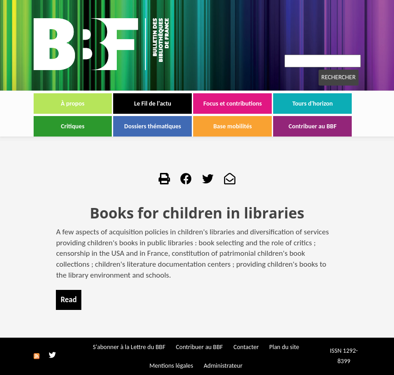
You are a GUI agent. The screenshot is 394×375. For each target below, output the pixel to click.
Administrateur (223, 366)
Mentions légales (171, 366)
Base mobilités (233, 126)
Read (68, 299)
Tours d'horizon (312, 103)
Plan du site (284, 347)
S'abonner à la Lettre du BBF (129, 347)
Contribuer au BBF (313, 126)
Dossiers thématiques (152, 126)
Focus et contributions (232, 103)
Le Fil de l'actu (152, 103)
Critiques (73, 126)
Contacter (246, 347)
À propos (73, 103)
